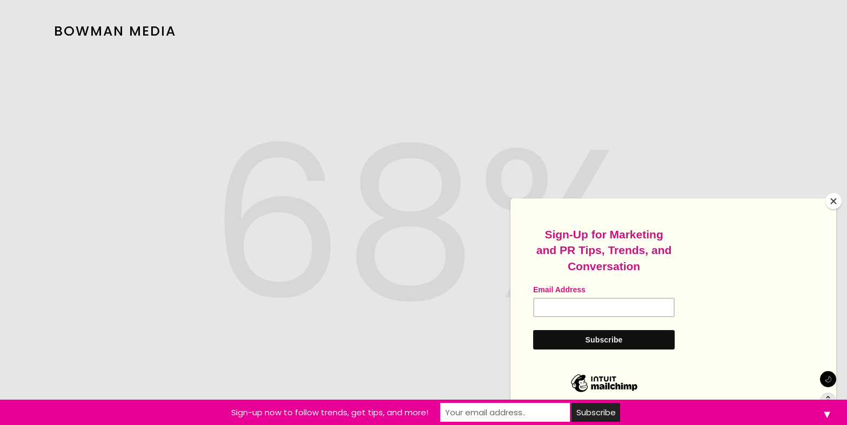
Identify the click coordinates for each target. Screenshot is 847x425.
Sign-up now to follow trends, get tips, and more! (329, 412)
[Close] (833, 201)
